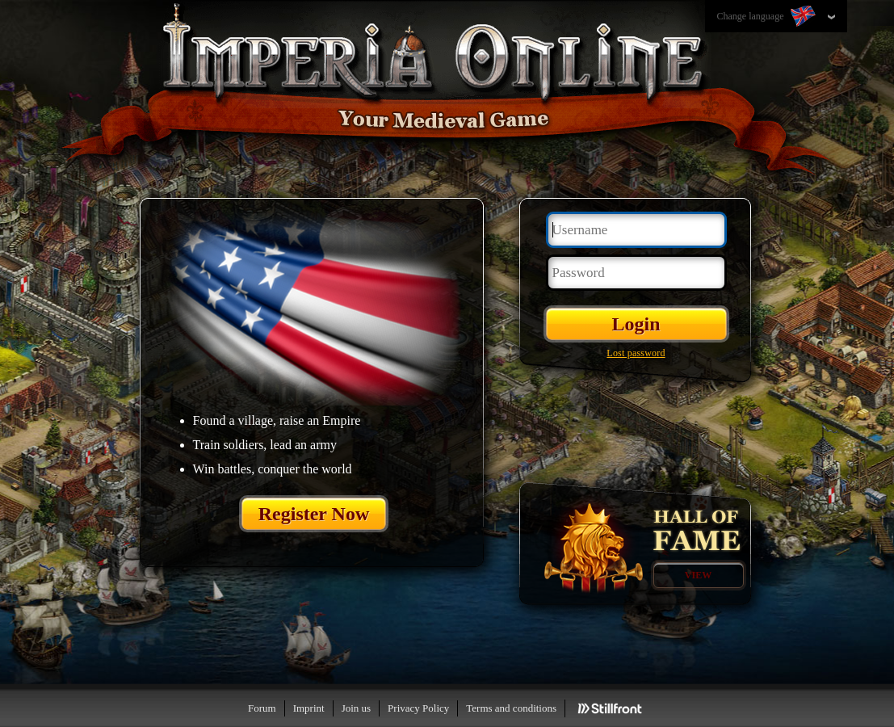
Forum (262, 708)
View (698, 575)
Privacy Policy (418, 708)
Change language (768, 17)
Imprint (309, 708)
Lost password (635, 353)
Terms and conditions (511, 708)
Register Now (314, 513)
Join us (356, 708)
